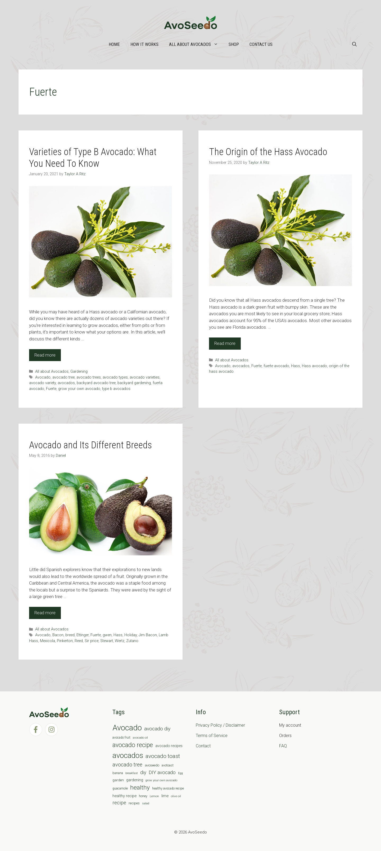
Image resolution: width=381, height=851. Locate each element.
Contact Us (261, 44)
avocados (66, 383)
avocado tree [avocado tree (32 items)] (127, 765)
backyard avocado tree (96, 383)
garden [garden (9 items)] (118, 780)
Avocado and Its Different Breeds (90, 445)
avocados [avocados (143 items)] (127, 755)
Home (114, 44)
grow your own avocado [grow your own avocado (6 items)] (161, 780)
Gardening (79, 371)
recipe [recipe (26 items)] (119, 803)
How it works (144, 44)
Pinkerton (65, 641)
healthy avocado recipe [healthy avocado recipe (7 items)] (168, 788)
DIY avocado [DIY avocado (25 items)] (162, 772)
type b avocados (116, 389)
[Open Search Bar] (354, 44)
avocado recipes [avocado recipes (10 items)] (169, 746)
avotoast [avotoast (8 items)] (168, 765)
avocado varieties (145, 377)
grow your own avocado (79, 389)
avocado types (115, 377)
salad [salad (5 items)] (145, 803)
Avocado (43, 377)
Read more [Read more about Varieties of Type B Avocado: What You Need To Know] (45, 355)
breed (70, 635)
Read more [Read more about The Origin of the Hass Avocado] (224, 343)
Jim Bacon (148, 635)
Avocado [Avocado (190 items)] (127, 727)
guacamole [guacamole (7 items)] (120, 788)
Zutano (132, 641)
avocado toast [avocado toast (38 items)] (163, 756)
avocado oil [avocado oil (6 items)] (140, 737)
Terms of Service (212, 735)
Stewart (106, 641)
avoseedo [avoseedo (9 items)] (152, 765)
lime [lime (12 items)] (165, 795)
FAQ (283, 745)
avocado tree (63, 377)
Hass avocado (314, 366)
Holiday (130, 635)
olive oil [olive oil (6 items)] (176, 796)
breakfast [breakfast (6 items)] (131, 773)
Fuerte (51, 389)
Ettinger (82, 635)
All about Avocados (196, 44)
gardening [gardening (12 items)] (134, 780)
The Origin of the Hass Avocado (268, 151)
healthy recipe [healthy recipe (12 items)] (124, 795)
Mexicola (47, 641)
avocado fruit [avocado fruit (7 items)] (121, 737)
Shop (234, 44)
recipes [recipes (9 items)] (134, 803)
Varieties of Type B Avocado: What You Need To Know (93, 157)
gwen (107, 635)
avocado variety (42, 383)
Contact (203, 745)
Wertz (119, 641)
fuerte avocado (276, 366)
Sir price (91, 641)
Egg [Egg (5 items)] (180, 773)
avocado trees (88, 377)
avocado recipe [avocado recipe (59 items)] (132, 745)
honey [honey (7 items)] (143, 796)
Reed (79, 641)
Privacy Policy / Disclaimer (220, 725)
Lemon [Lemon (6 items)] (154, 796)
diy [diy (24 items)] (143, 772)
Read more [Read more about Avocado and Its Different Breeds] (45, 612)
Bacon (58, 635)
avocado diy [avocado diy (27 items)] (157, 729)
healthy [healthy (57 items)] (140, 787)
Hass (295, 366)
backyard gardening (134, 383)
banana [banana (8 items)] (117, 773)
